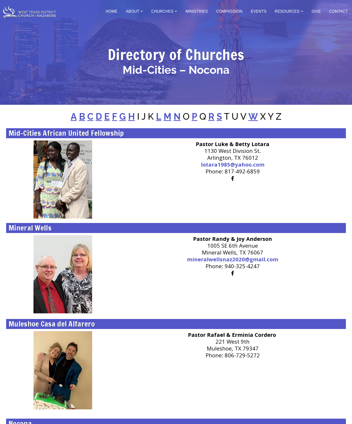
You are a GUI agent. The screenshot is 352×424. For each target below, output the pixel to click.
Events (258, 11)
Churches (164, 11)
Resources (289, 11)
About (134, 11)
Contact (338, 11)
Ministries (197, 11)
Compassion (229, 11)
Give (316, 11)
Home (112, 11)
